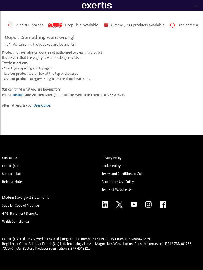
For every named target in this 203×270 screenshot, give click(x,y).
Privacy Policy (111, 158)
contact (18, 95)
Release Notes (12, 182)
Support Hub (11, 174)
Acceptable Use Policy (118, 182)
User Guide (42, 106)
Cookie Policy (111, 166)
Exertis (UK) (10, 166)
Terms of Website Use (117, 190)
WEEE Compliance (15, 222)
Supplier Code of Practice (20, 206)
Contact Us (10, 158)
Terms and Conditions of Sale (123, 174)
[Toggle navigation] (196, 5)
